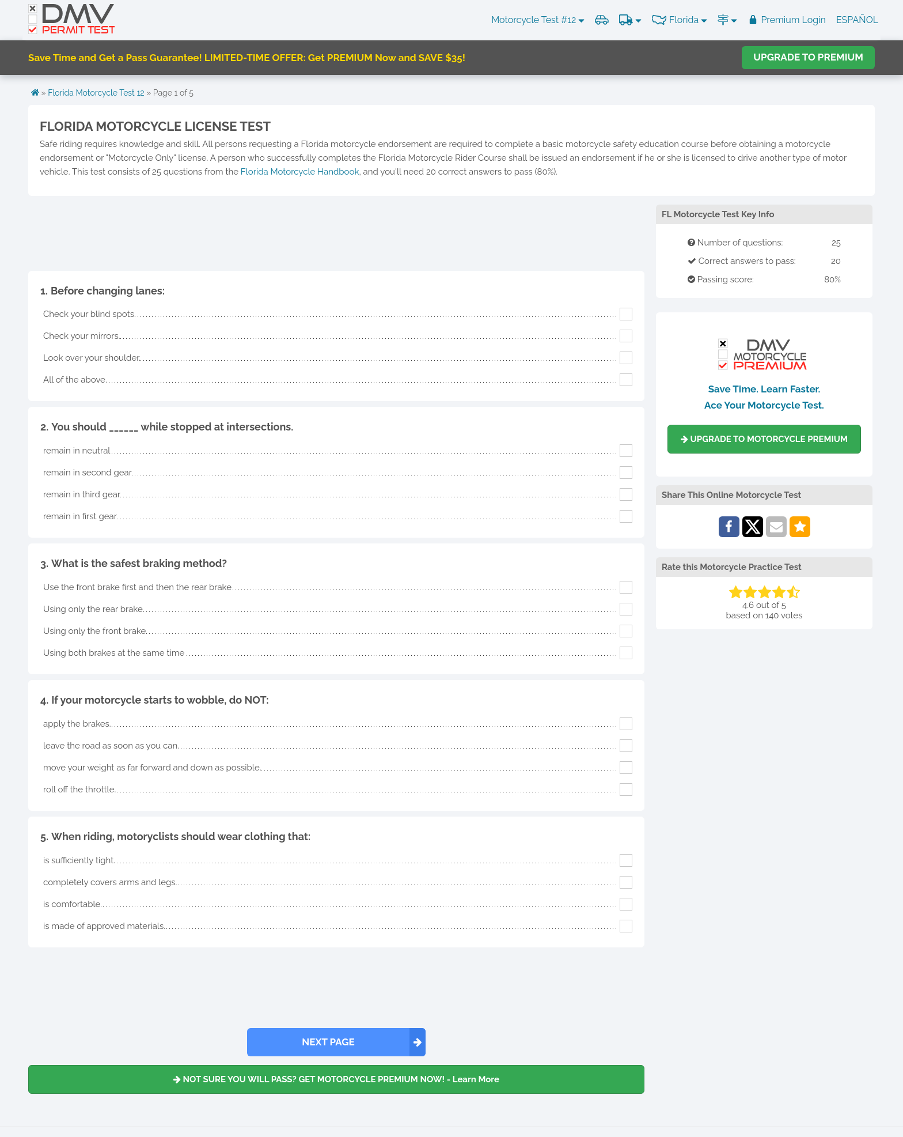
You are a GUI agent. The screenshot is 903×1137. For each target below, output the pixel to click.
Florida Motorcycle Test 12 (96, 92)
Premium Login (787, 19)
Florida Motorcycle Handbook (300, 172)
